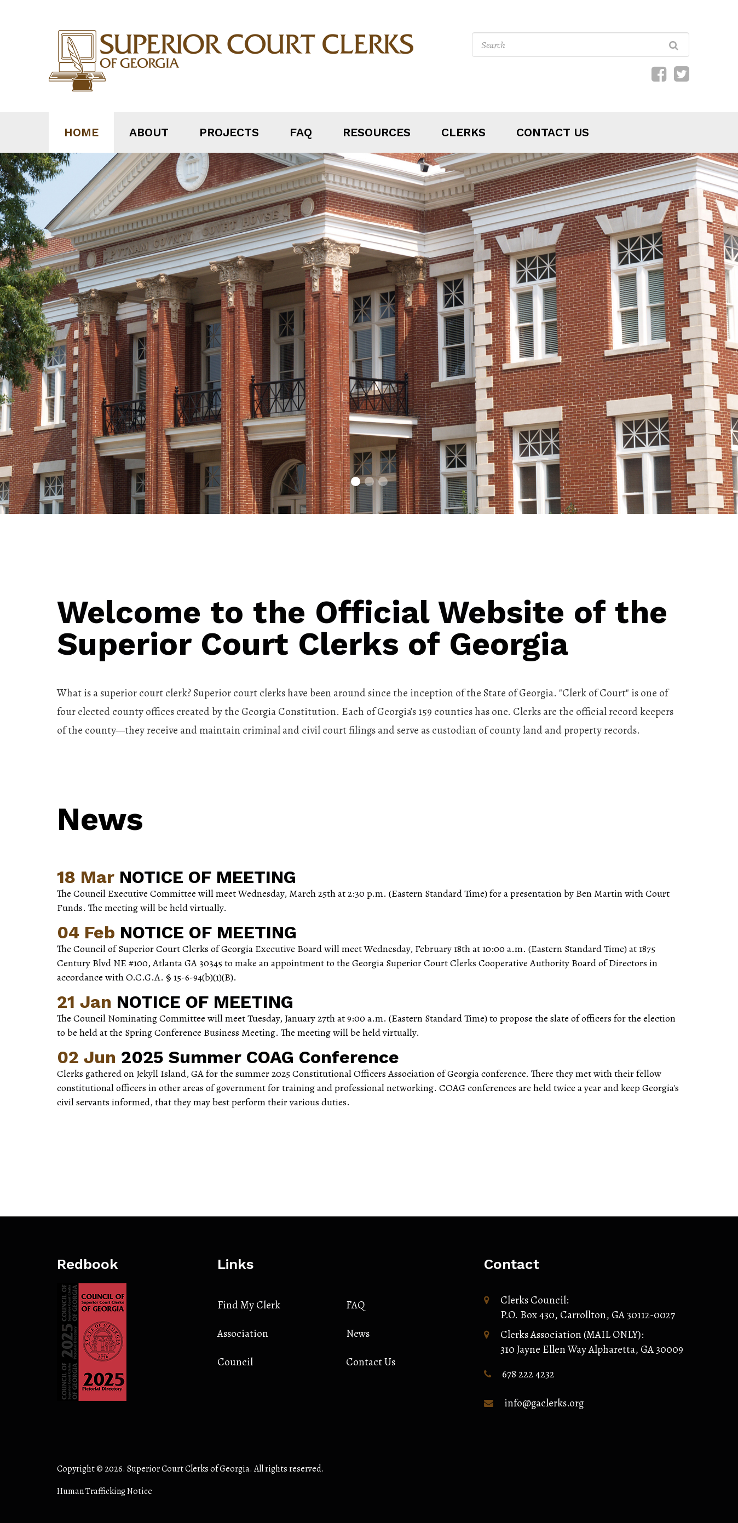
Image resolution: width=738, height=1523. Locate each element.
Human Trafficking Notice (104, 1491)
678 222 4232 (528, 1374)
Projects (229, 132)
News (100, 819)
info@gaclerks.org (544, 1403)
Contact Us (370, 1362)
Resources (377, 132)
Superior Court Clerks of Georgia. (189, 1469)
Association (242, 1333)
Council (235, 1362)
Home (81, 132)
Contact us (552, 132)
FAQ (355, 1305)
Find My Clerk (248, 1305)
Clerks (463, 132)
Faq (301, 132)
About (149, 132)
